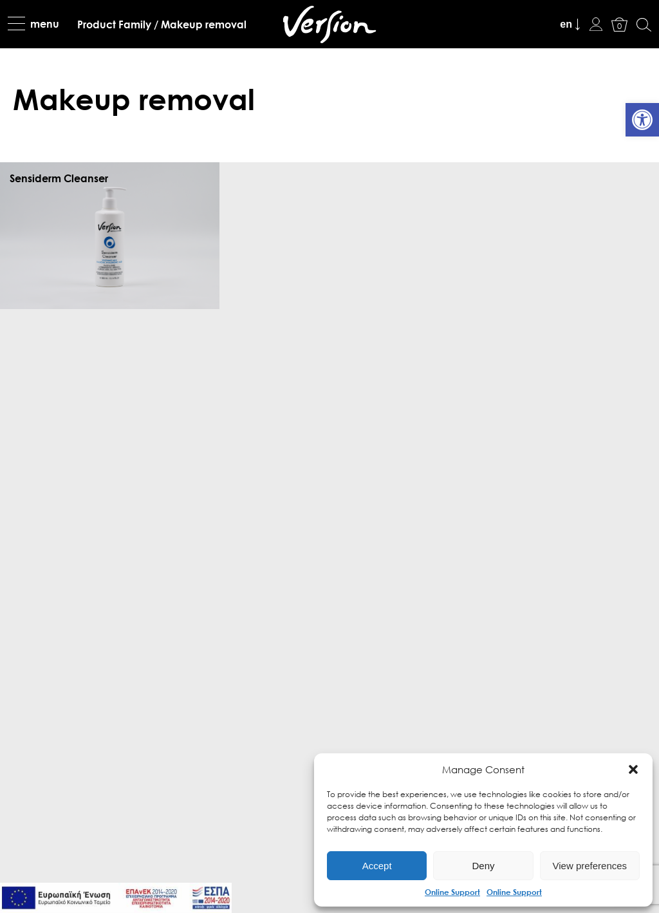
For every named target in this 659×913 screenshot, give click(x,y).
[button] (633, 769)
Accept (377, 865)
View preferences (590, 865)
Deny (483, 865)
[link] (642, 119)
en (566, 24)
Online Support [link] (452, 892)
